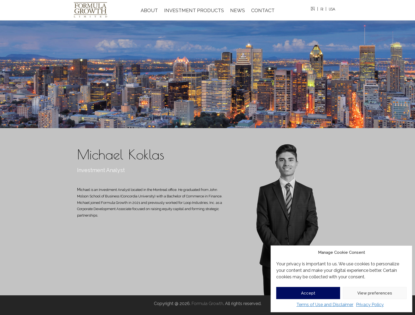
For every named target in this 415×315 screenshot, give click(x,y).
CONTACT (263, 10)
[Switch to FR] (322, 9)
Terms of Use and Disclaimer (324, 304)
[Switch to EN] (313, 9)
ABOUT (149, 10)
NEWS (237, 10)
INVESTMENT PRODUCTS (194, 10)
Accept (308, 293)
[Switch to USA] (332, 9)
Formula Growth (207, 303)
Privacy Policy (370, 304)
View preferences (374, 293)
